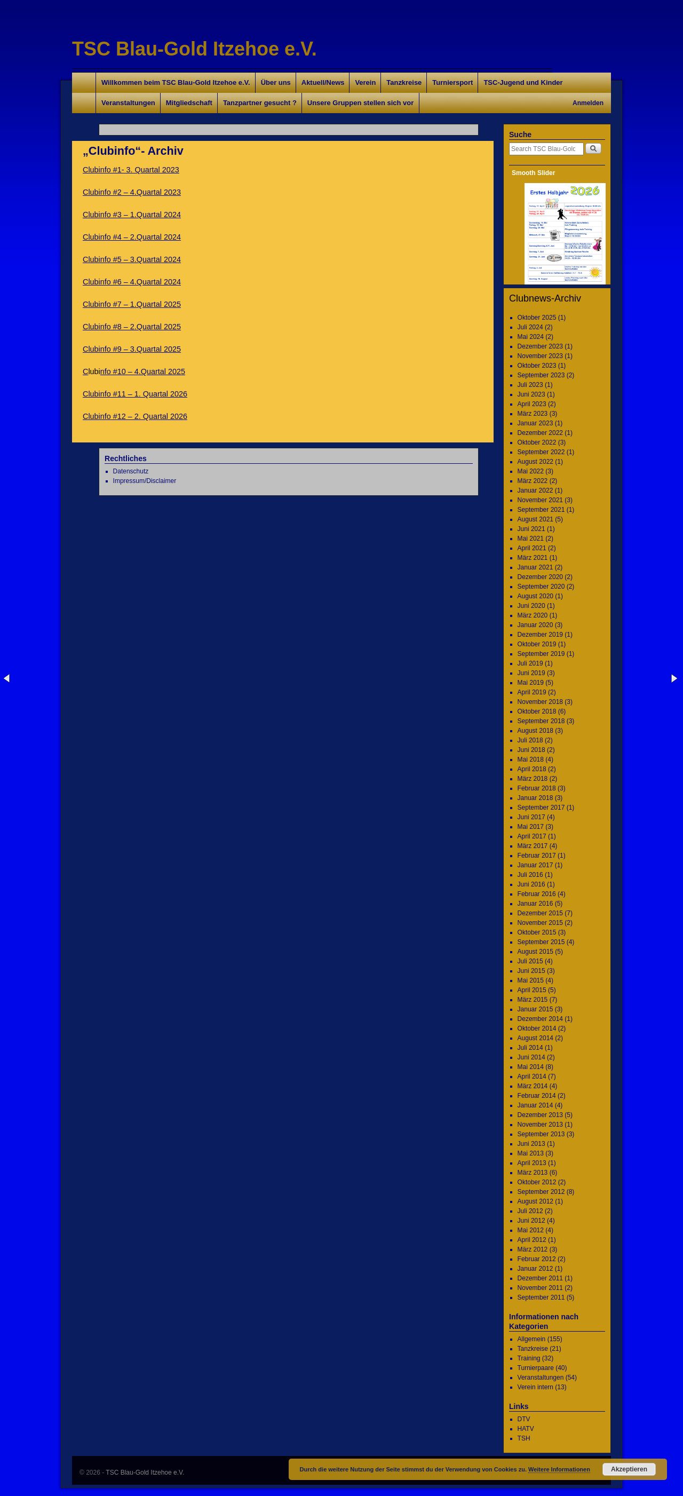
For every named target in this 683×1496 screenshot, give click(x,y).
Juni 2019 (531, 673)
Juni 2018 (531, 750)
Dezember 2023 (540, 346)
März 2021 (533, 557)
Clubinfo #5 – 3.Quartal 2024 (132, 259)
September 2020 (541, 586)
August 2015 (535, 951)
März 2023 (533, 413)
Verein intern (535, 1387)
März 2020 (533, 615)
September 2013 (541, 1134)
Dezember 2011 (540, 1278)
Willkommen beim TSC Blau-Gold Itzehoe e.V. (175, 82)
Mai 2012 (531, 1230)
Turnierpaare (536, 1368)
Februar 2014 (537, 1095)
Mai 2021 (531, 538)
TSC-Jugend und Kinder (522, 82)
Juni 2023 (531, 394)
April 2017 (532, 836)
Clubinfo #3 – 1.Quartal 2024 (132, 214)
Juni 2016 (531, 884)
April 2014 (532, 1076)
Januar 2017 (535, 865)
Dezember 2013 (540, 1115)
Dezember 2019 (540, 634)
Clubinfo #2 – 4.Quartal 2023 (132, 192)
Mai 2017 (531, 826)
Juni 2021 (531, 529)
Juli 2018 (530, 740)
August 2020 (535, 596)
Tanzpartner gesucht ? (260, 103)
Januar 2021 (535, 567)
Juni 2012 (531, 1220)
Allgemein (532, 1339)
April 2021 (532, 548)
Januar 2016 (535, 903)
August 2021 (535, 519)
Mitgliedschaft (189, 103)
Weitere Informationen (559, 1469)
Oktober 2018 (537, 711)
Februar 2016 (537, 894)
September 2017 (541, 807)
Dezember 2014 (540, 1019)
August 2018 (535, 730)
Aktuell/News (323, 82)
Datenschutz (131, 471)
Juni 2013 (531, 1143)
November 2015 (540, 923)
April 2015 (532, 990)
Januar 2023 (535, 423)
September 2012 (541, 1192)
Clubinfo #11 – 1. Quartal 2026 (135, 394)
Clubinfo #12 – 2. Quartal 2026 (135, 416)
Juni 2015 (531, 971)
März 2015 (533, 999)
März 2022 (533, 481)
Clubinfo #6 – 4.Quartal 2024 (132, 282)
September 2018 (541, 721)
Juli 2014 (530, 1047)
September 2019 (541, 654)
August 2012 (535, 1201)
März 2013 (533, 1172)
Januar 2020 (535, 625)
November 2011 (540, 1288)
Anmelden (588, 103)
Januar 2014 (535, 1105)
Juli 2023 (530, 385)
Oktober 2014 (537, 1028)
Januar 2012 (535, 1268)
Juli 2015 (530, 961)
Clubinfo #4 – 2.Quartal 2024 (132, 237)
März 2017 (533, 846)
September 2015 (541, 942)
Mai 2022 (531, 471)
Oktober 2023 (537, 365)
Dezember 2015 (540, 913)
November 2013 (540, 1124)
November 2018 (540, 702)
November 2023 (540, 356)
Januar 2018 (535, 798)
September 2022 (541, 452)
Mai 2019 (531, 682)
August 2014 (535, 1038)
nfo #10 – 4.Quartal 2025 (142, 371)
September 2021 (541, 509)
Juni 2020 (531, 606)
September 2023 (541, 375)
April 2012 (532, 1240)
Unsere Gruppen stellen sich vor (360, 103)
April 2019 (532, 692)
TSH (524, 1438)
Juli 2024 (530, 327)
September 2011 (541, 1297)
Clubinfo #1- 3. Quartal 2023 (131, 169)
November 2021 (540, 500)
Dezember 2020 (540, 577)
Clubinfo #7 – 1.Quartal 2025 (132, 304)
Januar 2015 (535, 1009)
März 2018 (533, 778)
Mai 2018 (531, 759)
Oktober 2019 (537, 644)
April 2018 (532, 769)
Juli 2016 (530, 874)
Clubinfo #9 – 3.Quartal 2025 (132, 349)
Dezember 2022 (540, 433)
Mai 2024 (531, 337)
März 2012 (533, 1249)
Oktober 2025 (537, 317)
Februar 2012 (537, 1259)
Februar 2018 (537, 788)
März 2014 (533, 1086)
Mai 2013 (531, 1153)
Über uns (276, 82)
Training (529, 1358)
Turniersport (452, 82)
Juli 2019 (530, 663)
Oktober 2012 (537, 1182)
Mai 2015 (531, 980)
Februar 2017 (537, 855)
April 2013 (532, 1163)
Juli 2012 (530, 1211)
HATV (526, 1428)
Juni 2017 (531, 817)
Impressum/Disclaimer (145, 481)
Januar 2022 (535, 490)
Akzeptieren (629, 1469)
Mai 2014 (531, 1067)
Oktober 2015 (537, 932)
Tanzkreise (404, 82)
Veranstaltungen (128, 103)
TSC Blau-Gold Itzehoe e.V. (194, 49)
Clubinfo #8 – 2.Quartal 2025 (132, 326)
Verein (365, 82)
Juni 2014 (531, 1057)
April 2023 (532, 404)
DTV (524, 1419)
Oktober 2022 (537, 442)
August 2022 (535, 461)
